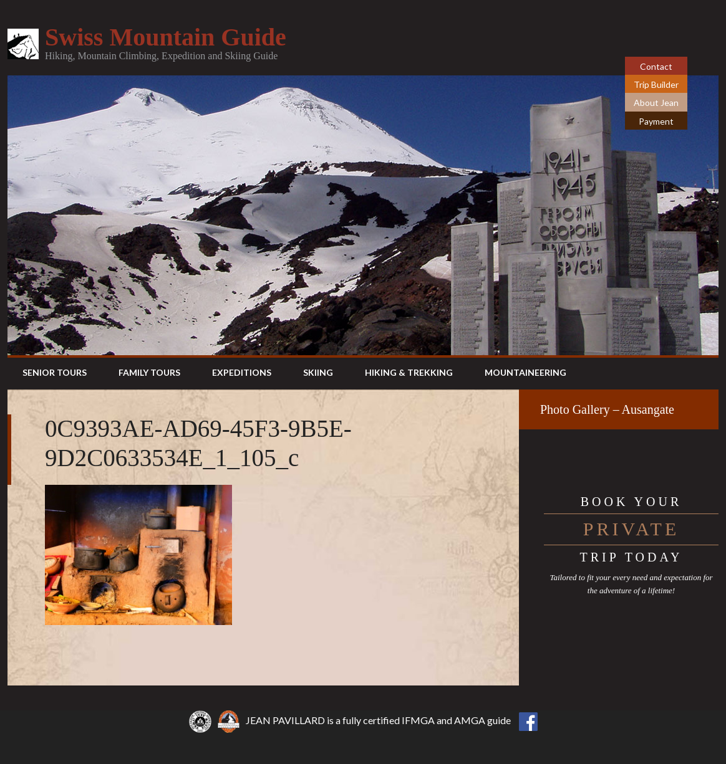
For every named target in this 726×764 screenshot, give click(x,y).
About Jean (656, 102)
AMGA (469, 720)
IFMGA (418, 720)
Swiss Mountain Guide (165, 37)
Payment (656, 121)
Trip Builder (656, 84)
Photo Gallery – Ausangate (607, 409)
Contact (656, 66)
